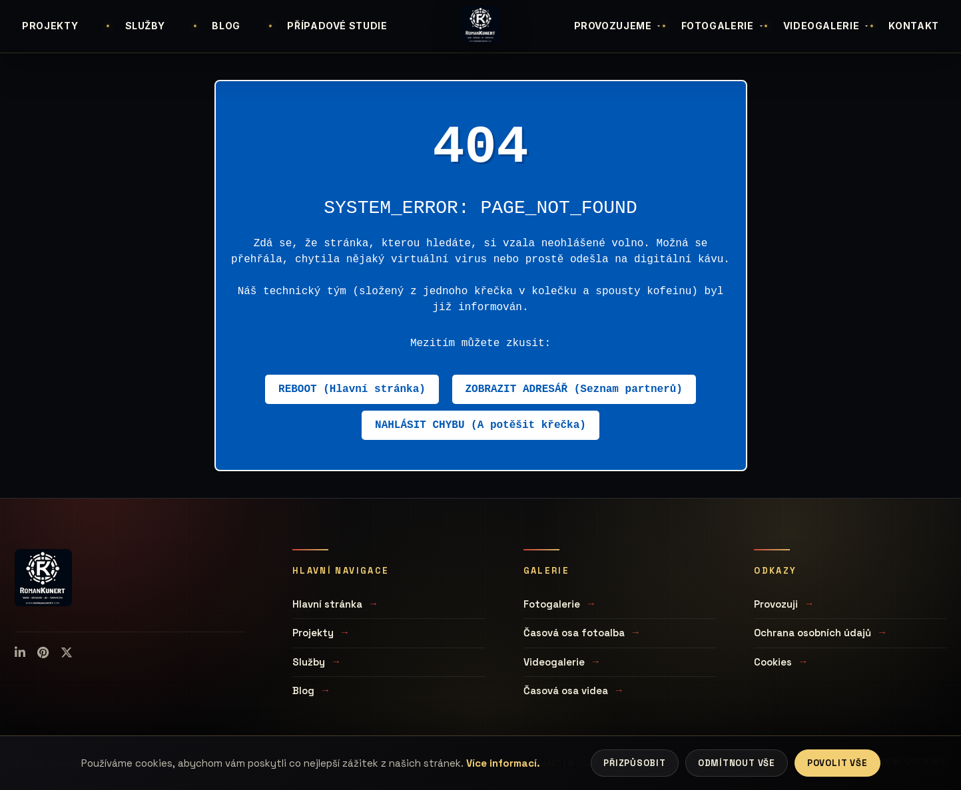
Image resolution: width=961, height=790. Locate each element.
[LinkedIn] (20, 653)
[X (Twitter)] (67, 653)
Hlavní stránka (327, 604)
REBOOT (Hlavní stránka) (352, 389)
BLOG (226, 25)
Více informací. (503, 763)
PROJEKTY (50, 25)
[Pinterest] (43, 653)
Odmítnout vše (736, 763)
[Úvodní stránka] (480, 24)
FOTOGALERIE (723, 25)
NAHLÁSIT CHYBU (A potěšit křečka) (480, 425)
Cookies (773, 662)
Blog (303, 690)
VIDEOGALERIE (826, 25)
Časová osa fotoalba (574, 632)
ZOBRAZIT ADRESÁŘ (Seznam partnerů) (574, 389)
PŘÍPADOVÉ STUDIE (337, 25)
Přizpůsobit (634, 763)
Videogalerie (554, 662)
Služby (308, 662)
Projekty (313, 632)
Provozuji (776, 604)
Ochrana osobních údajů (812, 632)
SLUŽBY (145, 25)
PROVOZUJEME (618, 25)
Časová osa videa (565, 690)
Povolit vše (837, 763)
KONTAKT (913, 25)
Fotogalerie (551, 604)
